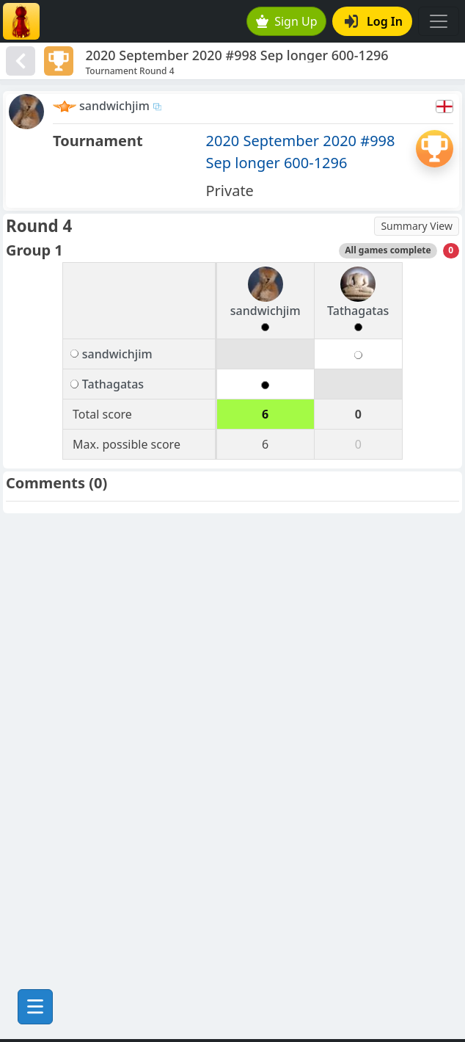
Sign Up (287, 21)
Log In (374, 21)
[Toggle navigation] (438, 21)
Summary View (417, 226)
